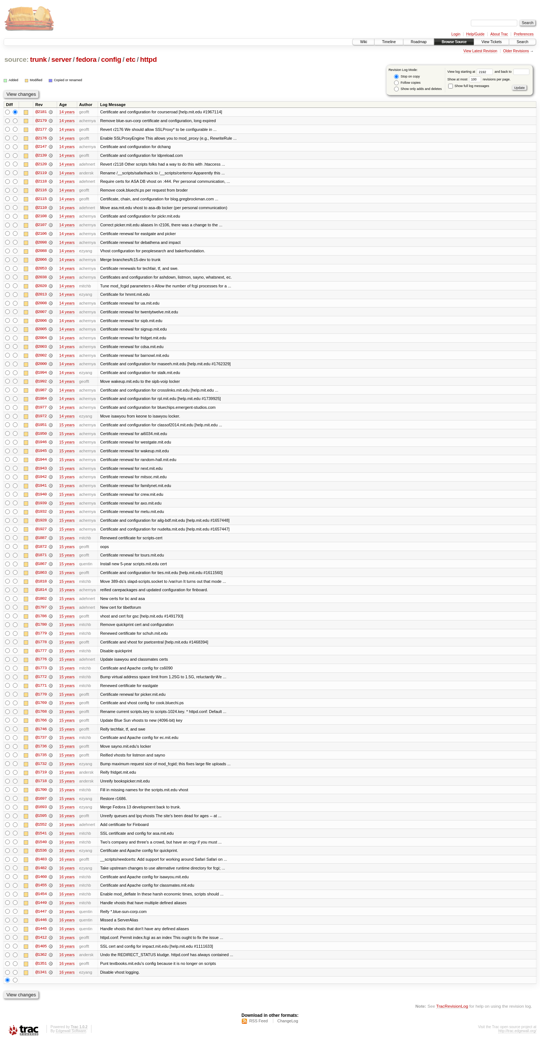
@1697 (40, 805)
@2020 (40, 287)
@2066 (40, 261)
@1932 (40, 515)
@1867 (40, 568)
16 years (67, 822)
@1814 (40, 594)
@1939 (40, 507)
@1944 (40, 463)
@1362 (40, 963)
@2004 (40, 340)
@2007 (40, 314)
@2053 (40, 270)
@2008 (40, 305)
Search (522, 42)
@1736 (40, 752)
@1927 (40, 533)
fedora (86, 59)
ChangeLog (287, 1029)
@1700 (40, 796)
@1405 (40, 954)
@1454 (40, 902)
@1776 (40, 665)
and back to (512, 71)
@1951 (40, 428)
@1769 (40, 709)
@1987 (40, 393)
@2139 (40, 156)
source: (16, 59)
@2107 (40, 226)
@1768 (40, 717)
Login (455, 34)
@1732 (40, 770)
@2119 (40, 173)
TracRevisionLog (452, 1014)
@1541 (40, 840)
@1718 (40, 787)
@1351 (40, 972)
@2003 (40, 349)
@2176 (40, 138)
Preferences (524, 34)
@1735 (40, 761)
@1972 (40, 419)
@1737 (40, 744)
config (111, 59)
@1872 (40, 551)
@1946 (40, 445)
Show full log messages (468, 86)
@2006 (40, 322)
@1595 (40, 823)
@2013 (40, 296)
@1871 (40, 559)
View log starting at (471, 71)
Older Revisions (516, 51)
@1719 (40, 779)
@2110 (40, 208)
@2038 (40, 279)
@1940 (40, 498)
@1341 (40, 981)
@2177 (40, 129)
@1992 (40, 384)
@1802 (40, 603)
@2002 (40, 358)
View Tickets (491, 42)
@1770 (40, 700)
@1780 (40, 630)
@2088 (40, 252)
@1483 (40, 866)
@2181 (40, 112)
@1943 (40, 472)
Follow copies (407, 82)
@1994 (40, 375)
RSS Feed (258, 1029)
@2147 (40, 147)
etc (130, 59)
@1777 (40, 656)
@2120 (40, 164)
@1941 (40, 489)
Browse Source (454, 42)
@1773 (40, 673)
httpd (148, 59)
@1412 (40, 945)
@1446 (40, 928)
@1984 (40, 401)
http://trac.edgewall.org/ (517, 1039)
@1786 (40, 621)
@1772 (40, 682)
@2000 (40, 366)
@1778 (40, 647)
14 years (67, 112)
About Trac (499, 34)
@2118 (40, 182)
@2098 (40, 243)
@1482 (40, 875)
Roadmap (419, 42)
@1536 (40, 858)
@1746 (40, 735)
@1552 (40, 831)
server (61, 59)
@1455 (40, 893)
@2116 (40, 191)
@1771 (40, 691)
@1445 (40, 937)
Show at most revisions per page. (479, 79)
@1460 (40, 884)
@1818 (40, 586)
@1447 (40, 919)
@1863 (40, 577)
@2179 (40, 121)
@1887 (40, 542)
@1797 (40, 612)
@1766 (40, 726)
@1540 (40, 849)
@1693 (40, 814)
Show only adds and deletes (418, 89)
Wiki (363, 42)
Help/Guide (475, 34)
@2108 (40, 217)
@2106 (40, 235)
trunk (38, 59)
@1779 (40, 638)
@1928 (40, 524)
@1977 (40, 410)
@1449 (40, 910)
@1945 (40, 454)
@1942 (40, 480)
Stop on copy (407, 76)
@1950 (40, 436)
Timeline (388, 42)
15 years (67, 428)
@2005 (40, 331)
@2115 (40, 200)
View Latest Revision (480, 51)
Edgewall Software (71, 1039)
